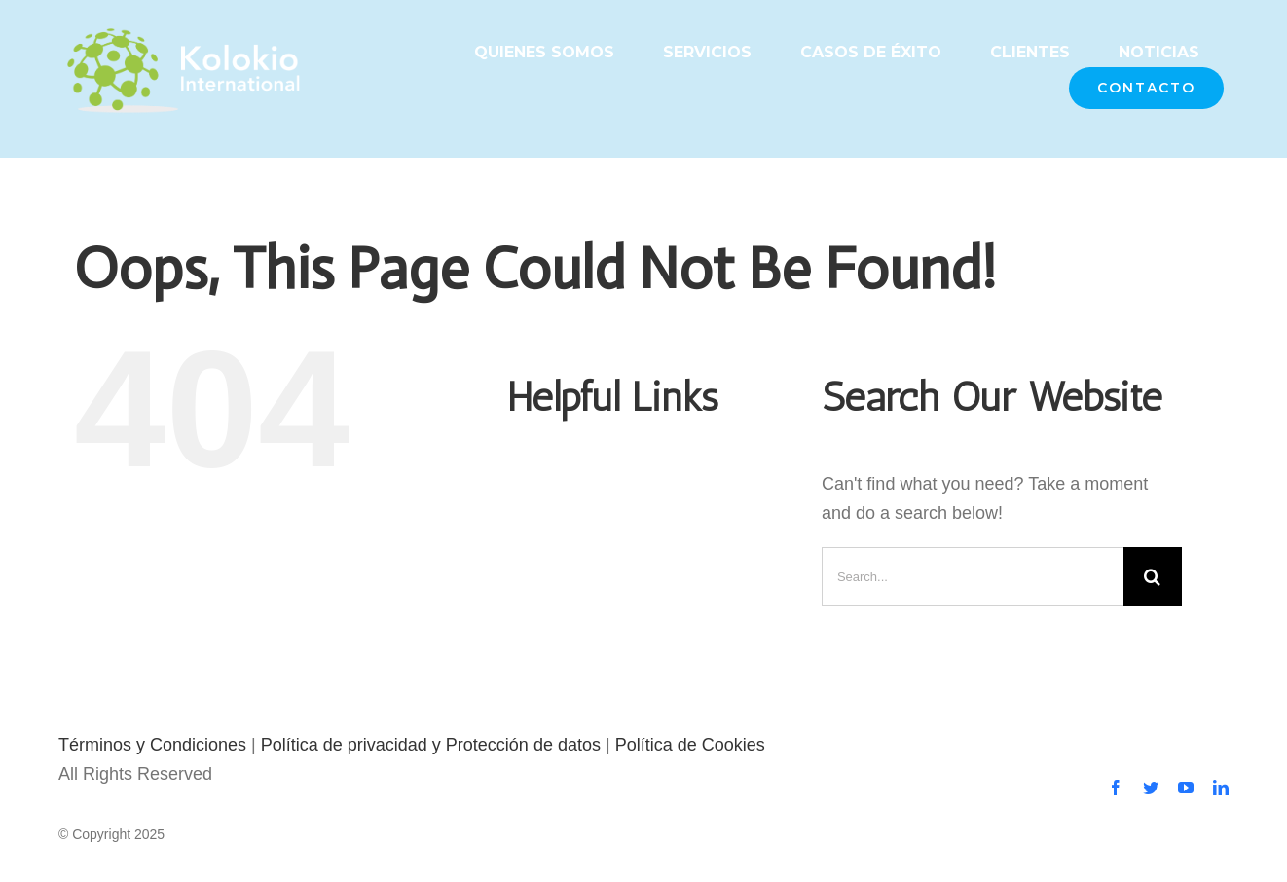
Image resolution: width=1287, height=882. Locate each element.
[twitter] (1150, 787)
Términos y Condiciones (152, 744)
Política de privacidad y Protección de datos (431, 744)
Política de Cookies (690, 744)
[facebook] (1115, 787)
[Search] (1152, 576)
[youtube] (1186, 787)
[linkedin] (1221, 787)
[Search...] (972, 576)
